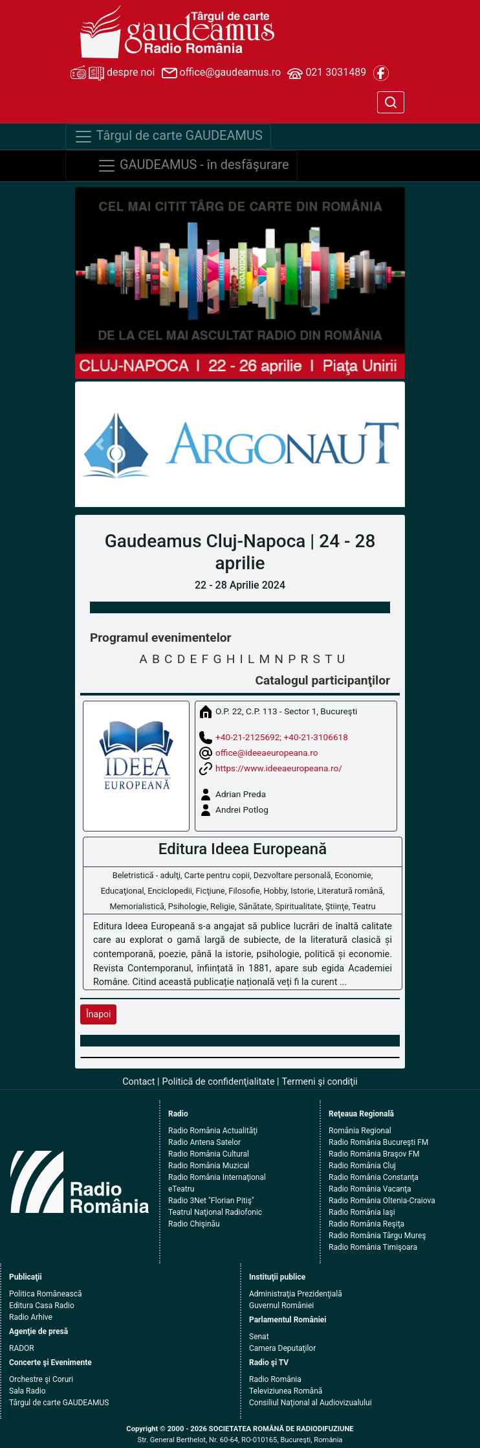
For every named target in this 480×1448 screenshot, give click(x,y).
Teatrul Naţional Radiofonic (215, 1212)
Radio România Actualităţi (212, 1130)
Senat (259, 1336)
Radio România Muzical (208, 1165)
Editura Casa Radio (41, 1305)
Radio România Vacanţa (370, 1188)
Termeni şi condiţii (320, 1081)
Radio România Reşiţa (366, 1223)
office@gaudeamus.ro (221, 73)
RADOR (21, 1348)
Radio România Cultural (208, 1154)
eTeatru (181, 1188)
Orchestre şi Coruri (41, 1379)
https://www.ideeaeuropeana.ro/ (278, 768)
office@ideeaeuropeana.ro (266, 752)
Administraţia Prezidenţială (295, 1293)
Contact (138, 1081)
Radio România (275, 1379)
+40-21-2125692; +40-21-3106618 (281, 737)
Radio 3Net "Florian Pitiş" (211, 1200)
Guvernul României (281, 1305)
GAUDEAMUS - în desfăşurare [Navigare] (193, 165)
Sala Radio (27, 1391)
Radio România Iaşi (362, 1212)
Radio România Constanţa (374, 1177)
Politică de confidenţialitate (218, 1081)
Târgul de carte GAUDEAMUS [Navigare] (168, 136)
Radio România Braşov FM (374, 1154)
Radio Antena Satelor (204, 1142)
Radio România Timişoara (373, 1247)
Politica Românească (45, 1293)
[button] (100, 444)
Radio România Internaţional (217, 1177)
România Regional (360, 1130)
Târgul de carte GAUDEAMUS (59, 1402)
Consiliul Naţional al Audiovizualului (310, 1402)
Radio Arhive (30, 1317)
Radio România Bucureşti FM (378, 1142)
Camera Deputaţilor (282, 1348)
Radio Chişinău (194, 1223)
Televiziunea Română (285, 1391)
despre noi (113, 73)
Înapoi (98, 1014)
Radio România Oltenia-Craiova (382, 1200)
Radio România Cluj (362, 1165)
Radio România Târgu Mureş (377, 1235)
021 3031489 (326, 73)
